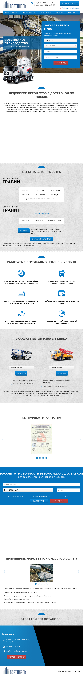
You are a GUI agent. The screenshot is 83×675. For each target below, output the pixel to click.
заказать (23, 230)
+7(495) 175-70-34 (43, 3)
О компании (11, 12)
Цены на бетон (29, 12)
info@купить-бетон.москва (16, 651)
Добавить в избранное (70, 8)
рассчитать (60, 63)
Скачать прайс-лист (41, 239)
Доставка (46, 12)
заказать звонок (69, 3)
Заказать (59, 501)
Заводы (59, 12)
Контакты (73, 12)
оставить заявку (16, 657)
